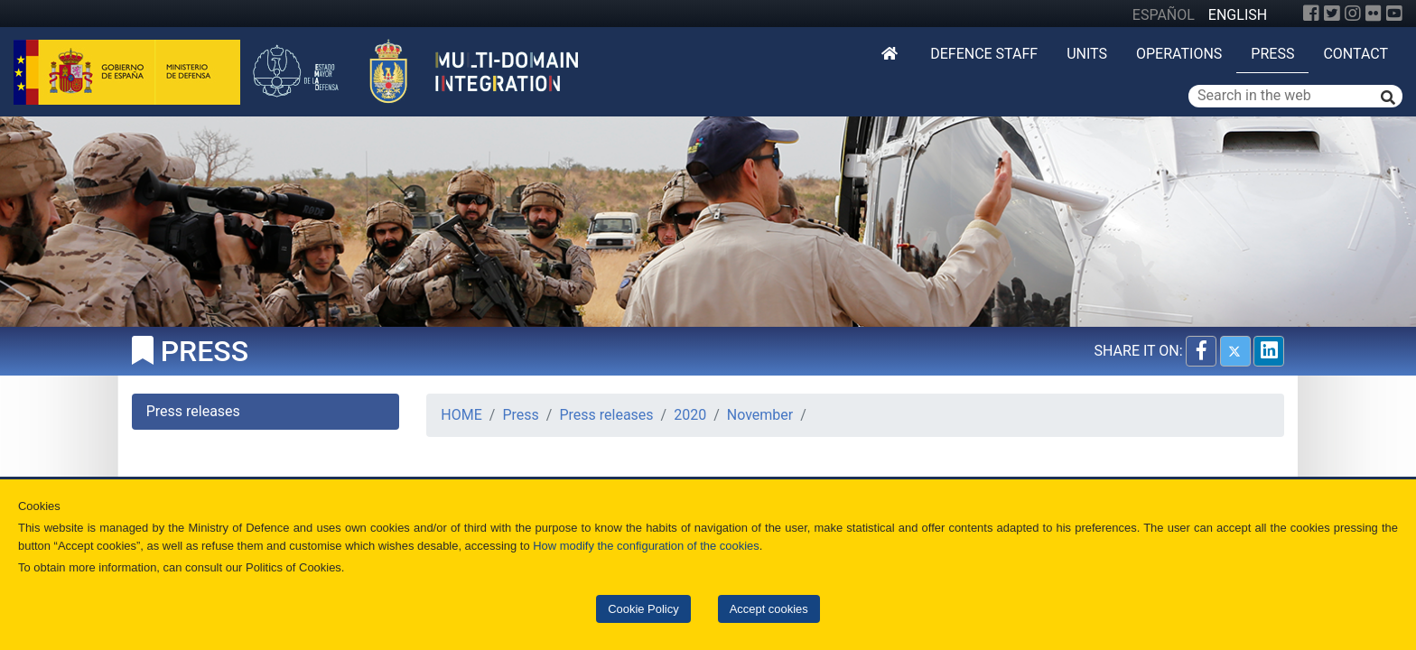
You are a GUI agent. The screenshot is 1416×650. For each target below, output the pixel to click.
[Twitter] (1332, 13)
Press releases (606, 414)
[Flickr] (1373, 13)
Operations (1179, 53)
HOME (461, 414)
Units (1087, 53)
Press (1272, 53)
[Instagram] (1353, 13)
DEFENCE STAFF (984, 53)
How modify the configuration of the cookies (646, 545)
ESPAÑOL (1163, 14)
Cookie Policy (643, 609)
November (760, 414)
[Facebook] (1311, 13)
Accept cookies (769, 609)
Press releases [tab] (193, 411)
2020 (690, 414)
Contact (1355, 53)
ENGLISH (1237, 14)
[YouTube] (1394, 13)
